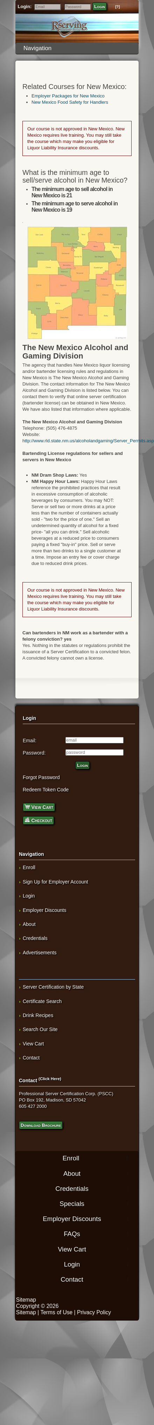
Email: (29, 740)
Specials (71, 1203)
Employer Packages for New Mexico (68, 95)
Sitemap (26, 1300)
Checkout (38, 820)
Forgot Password (41, 777)
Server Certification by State (53, 987)
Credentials (35, 938)
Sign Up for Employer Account (55, 882)
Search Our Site (40, 1029)
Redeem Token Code (46, 789)
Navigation (78, 48)
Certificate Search (42, 1001)
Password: (34, 753)
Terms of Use (56, 1312)
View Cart (38, 806)
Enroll (29, 867)
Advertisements (39, 952)
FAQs (72, 1234)
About (29, 924)
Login (99, 6)
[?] (117, 7)
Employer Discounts (44, 910)
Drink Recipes (38, 1015)
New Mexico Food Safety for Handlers (69, 102)
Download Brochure (41, 1125)
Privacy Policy (94, 1312)
